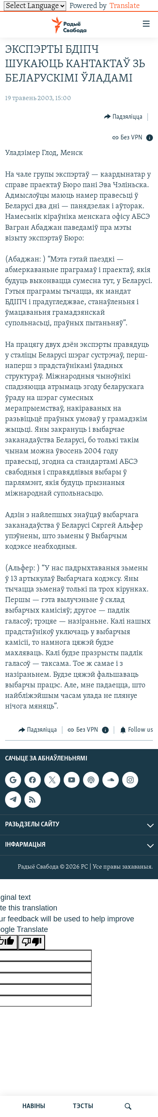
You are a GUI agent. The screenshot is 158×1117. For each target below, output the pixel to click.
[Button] (123, 117)
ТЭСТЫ (83, 1106)
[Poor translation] (31, 942)
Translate (131, 6)
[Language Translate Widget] (35, 6)
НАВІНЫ (33, 1106)
